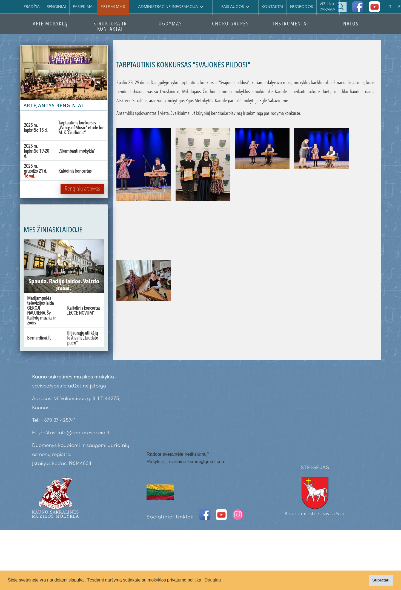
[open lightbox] (143, 192)
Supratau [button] (380, 580)
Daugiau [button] (213, 580)
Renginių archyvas (82, 189)
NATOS (351, 24)
